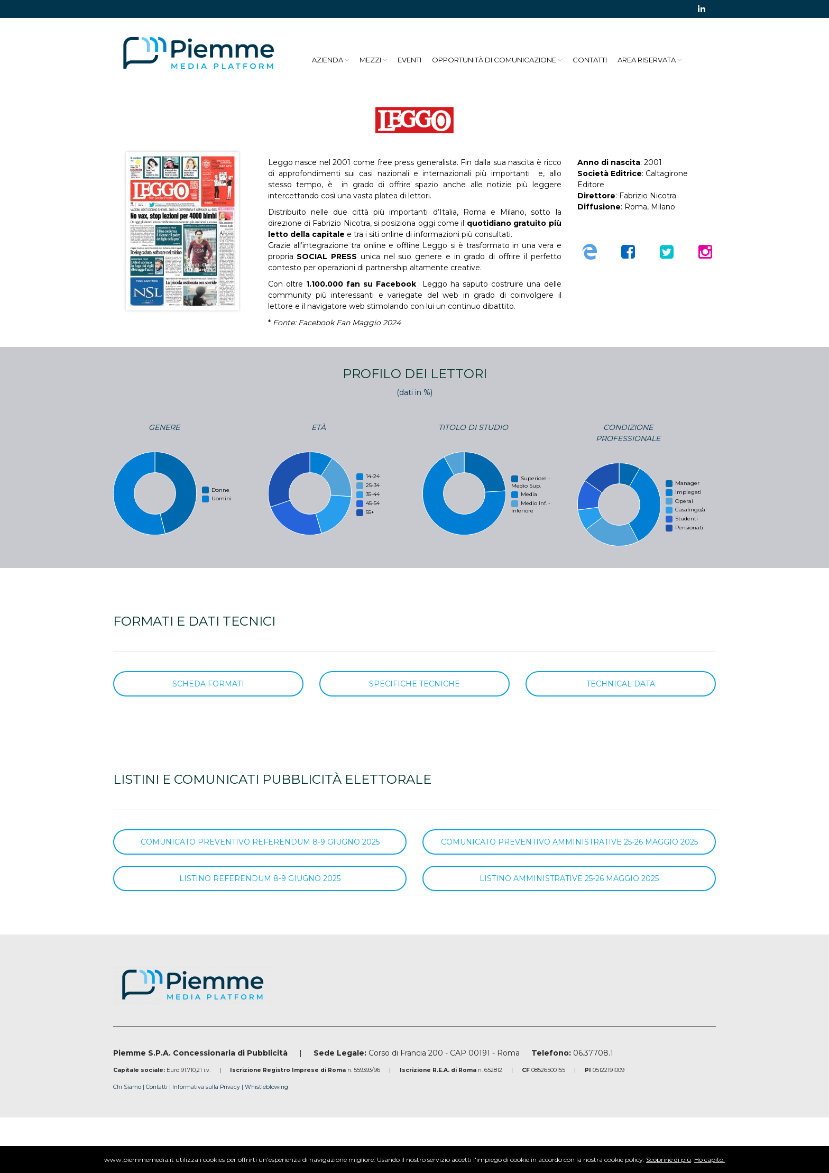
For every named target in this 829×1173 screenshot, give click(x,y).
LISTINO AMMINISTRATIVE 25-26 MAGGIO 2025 (569, 878)
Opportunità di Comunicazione (494, 60)
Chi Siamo (127, 1087)
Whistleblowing (266, 1087)
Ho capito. (709, 1159)
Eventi (409, 60)
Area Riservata (647, 60)
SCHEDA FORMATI (208, 684)
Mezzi (370, 60)
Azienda (327, 60)
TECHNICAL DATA (620, 684)
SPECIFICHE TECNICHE (414, 684)
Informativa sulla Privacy (207, 1087)
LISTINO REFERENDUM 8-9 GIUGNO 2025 (259, 878)
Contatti (590, 60)
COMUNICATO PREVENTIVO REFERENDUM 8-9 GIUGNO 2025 (260, 842)
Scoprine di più (668, 1159)
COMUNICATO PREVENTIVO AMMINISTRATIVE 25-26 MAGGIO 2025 (569, 842)
